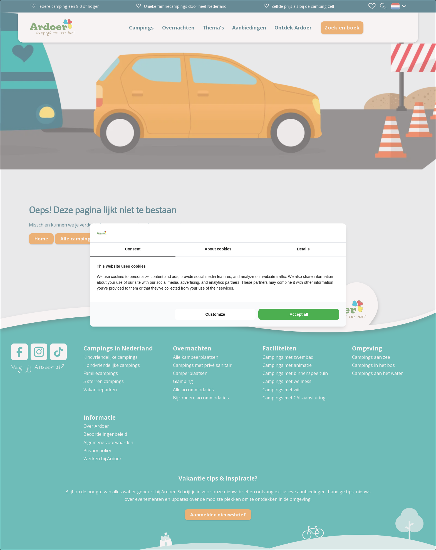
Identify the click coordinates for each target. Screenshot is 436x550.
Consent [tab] (132, 249)
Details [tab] (303, 249)
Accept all (299, 314)
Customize (215, 314)
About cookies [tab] (218, 249)
